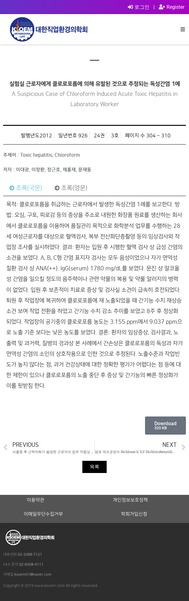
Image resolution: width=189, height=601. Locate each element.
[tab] (25, 188)
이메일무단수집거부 (43, 514)
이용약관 (35, 500)
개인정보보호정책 (130, 500)
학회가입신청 (134, 514)
